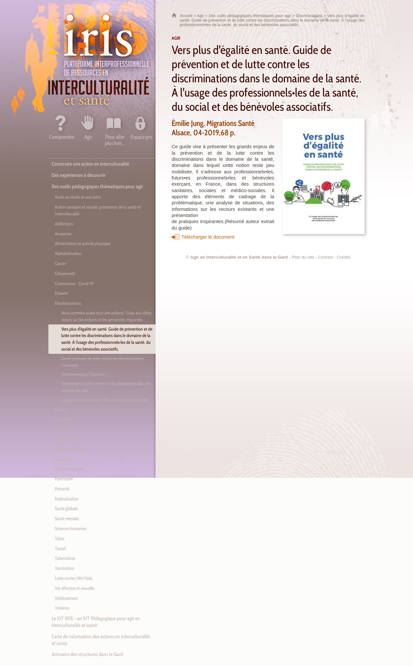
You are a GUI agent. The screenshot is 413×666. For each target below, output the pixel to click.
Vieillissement (66, 598)
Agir (200, 16)
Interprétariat (66, 439)
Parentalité (64, 479)
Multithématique (69, 469)
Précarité (62, 489)
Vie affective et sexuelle (74, 588)
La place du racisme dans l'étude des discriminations (104, 400)
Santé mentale (67, 518)
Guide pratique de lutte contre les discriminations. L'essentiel (103, 361)
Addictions (64, 224)
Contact (325, 257)
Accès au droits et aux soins (78, 197)
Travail (60, 548)
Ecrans (60, 409)
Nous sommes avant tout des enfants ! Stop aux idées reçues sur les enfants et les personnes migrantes (106, 316)
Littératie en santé (70, 449)
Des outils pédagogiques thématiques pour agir (250, 16)
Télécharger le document (208, 237)
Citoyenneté (65, 273)
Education (63, 419)
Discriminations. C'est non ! (84, 374)
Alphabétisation (68, 253)
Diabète (61, 293)
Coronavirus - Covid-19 (74, 283)
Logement (63, 459)
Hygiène (62, 429)
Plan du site (303, 257)
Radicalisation (66, 499)
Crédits (343, 257)
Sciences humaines (70, 528)
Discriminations (309, 16)
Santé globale (66, 508)
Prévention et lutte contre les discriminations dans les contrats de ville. (106, 387)
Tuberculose (65, 558)
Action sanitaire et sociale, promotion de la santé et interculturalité (98, 210)
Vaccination (64, 568)
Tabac (60, 538)
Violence (62, 608)
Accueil (186, 16)
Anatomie (63, 234)
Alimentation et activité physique (82, 243)
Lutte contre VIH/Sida (73, 578)
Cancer (60, 263)
